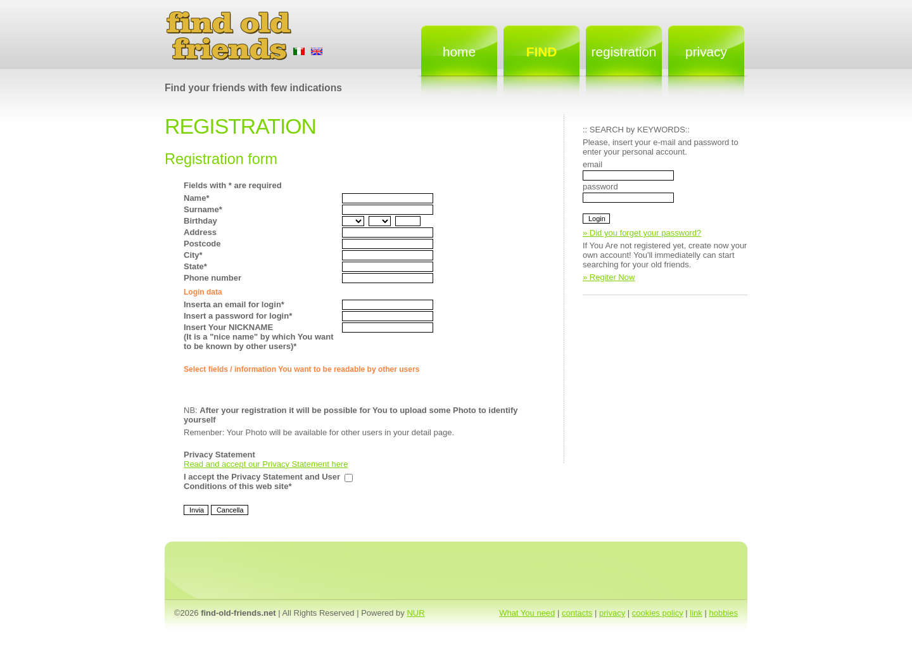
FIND (541, 51)
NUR (415, 613)
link (696, 613)
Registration (624, 51)
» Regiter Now (609, 277)
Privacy (706, 51)
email (592, 164)
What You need (527, 613)
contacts (577, 613)
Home (459, 51)
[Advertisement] (678, 384)
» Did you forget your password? (642, 233)
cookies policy (657, 613)
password (600, 186)
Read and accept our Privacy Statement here (266, 464)
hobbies (723, 613)
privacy (612, 613)
